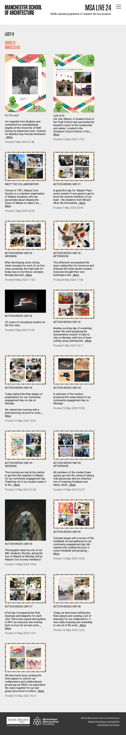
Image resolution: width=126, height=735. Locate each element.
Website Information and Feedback (103, 721)
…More (9, 137)
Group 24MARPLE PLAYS (12, 44)
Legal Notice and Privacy (108, 725)
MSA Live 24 (98, 7)
